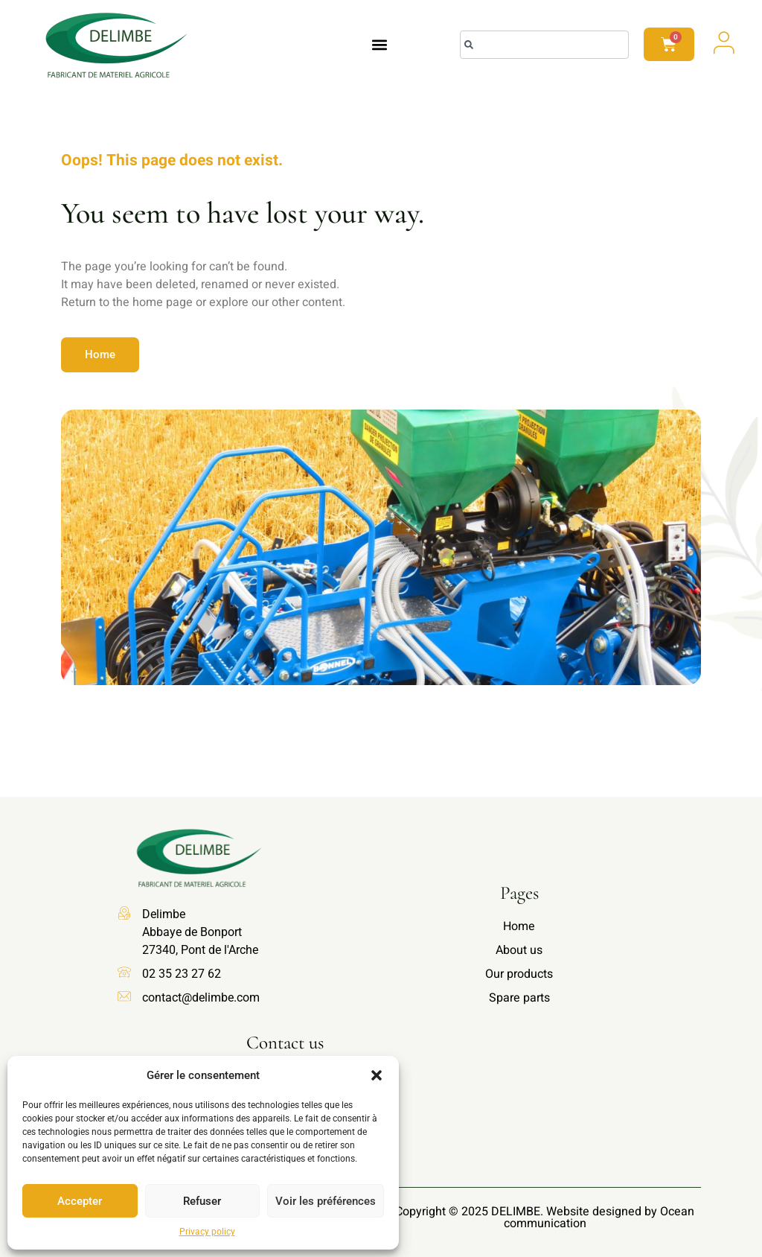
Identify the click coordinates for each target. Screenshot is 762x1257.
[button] (376, 1075)
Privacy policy (207, 1231)
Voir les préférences (325, 1201)
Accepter (79, 1201)
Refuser (202, 1201)
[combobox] (544, 45)
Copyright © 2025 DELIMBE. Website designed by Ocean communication (544, 1217)
